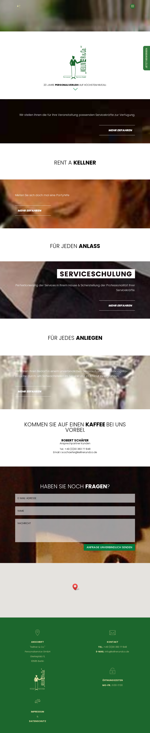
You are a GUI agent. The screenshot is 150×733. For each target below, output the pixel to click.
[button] (76, 587)
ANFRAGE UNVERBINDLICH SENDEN (109, 547)
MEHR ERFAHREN (120, 130)
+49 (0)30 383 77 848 (115, 646)
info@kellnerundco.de (117, 651)
